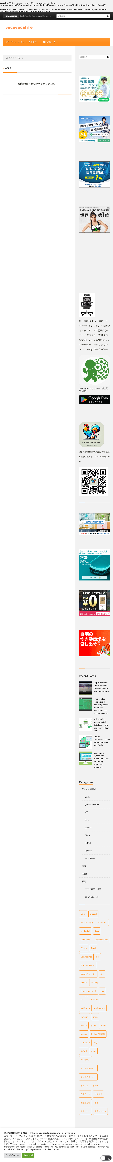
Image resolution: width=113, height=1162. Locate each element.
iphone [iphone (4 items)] (84, 982)
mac (87, 820)
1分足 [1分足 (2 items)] (83, 914)
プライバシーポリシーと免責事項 (21, 42)
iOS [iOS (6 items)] (102, 974)
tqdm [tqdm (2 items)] (93, 1051)
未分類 (85, 873)
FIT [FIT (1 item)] (97, 957)
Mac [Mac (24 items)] (82, 999)
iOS (86, 812)
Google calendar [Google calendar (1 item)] (88, 965)
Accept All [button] (28, 1155)
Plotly (87, 835)
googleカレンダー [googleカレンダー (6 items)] (88, 974)
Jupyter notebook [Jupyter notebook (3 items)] (88, 991)
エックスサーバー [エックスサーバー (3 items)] (88, 1077)
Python (88, 850)
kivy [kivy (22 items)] (102, 991)
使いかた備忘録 (89, 789)
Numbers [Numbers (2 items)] (84, 1017)
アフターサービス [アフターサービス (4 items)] (88, 1068)
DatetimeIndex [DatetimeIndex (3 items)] (101, 939)
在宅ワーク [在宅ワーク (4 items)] (85, 1094)
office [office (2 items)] (95, 1017)
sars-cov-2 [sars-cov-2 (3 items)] (85, 1042)
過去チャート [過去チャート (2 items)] (100, 1111)
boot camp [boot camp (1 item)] (102, 922)
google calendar (92, 804)
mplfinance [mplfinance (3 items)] (85, 1008)
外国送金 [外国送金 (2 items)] (98, 1094)
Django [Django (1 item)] (84, 948)
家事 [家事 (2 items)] (96, 1102)
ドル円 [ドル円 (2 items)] (95, 1085)
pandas (88, 827)
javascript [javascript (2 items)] (95, 982)
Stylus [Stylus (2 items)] (96, 1042)
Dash (87, 796)
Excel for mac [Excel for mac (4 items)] (86, 957)
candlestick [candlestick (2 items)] (85, 931)
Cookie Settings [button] (12, 1155)
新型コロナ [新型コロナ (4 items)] (85, 1111)
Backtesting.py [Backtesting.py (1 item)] (87, 922)
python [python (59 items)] (84, 1034)
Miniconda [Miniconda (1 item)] (93, 999)
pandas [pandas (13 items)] (84, 1025)
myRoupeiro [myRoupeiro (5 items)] (99, 1008)
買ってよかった (92, 897)
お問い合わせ (49, 42)
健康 (84, 866)
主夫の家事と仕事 (93, 889)
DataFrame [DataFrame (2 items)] (85, 939)
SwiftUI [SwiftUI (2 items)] (84, 1051)
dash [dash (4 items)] (97, 931)
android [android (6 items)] (93, 914)
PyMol (88, 843)
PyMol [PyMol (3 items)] (103, 1025)
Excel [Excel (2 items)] (93, 948)
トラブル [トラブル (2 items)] (84, 1085)
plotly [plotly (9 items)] (93, 1025)
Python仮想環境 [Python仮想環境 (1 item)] (98, 1034)
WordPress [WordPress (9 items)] (85, 1060)
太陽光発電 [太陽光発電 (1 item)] (85, 1102)
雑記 (84, 881)
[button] (106, 1158)
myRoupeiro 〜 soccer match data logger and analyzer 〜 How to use (101, 725)
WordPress (90, 858)
